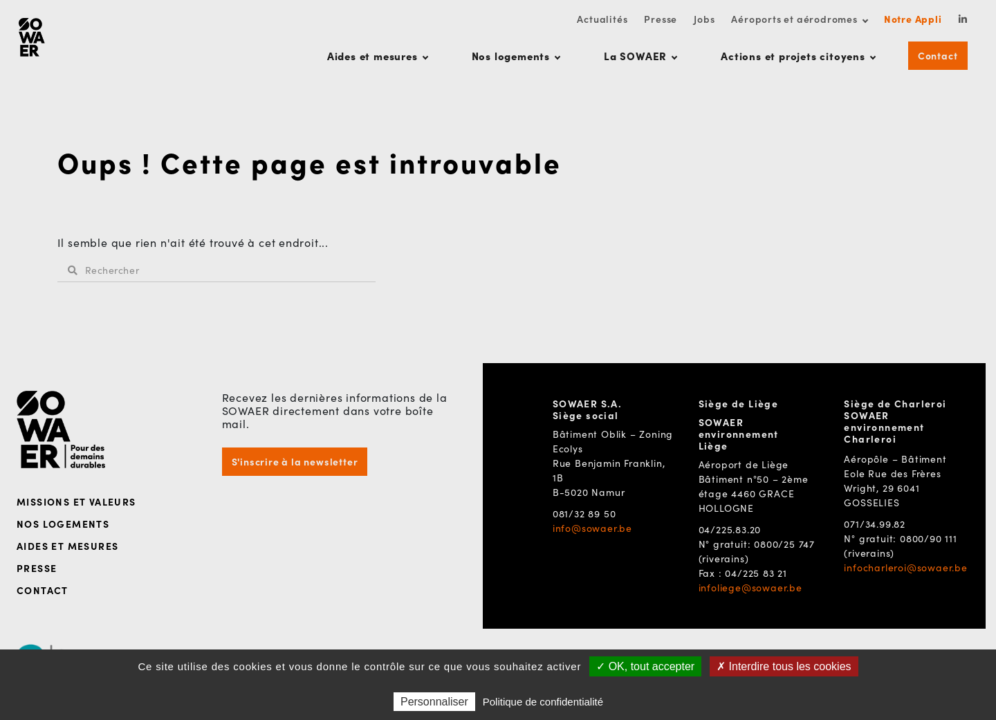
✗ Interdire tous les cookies (784, 666)
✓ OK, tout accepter (645, 666)
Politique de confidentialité (543, 702)
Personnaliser (434, 702)
